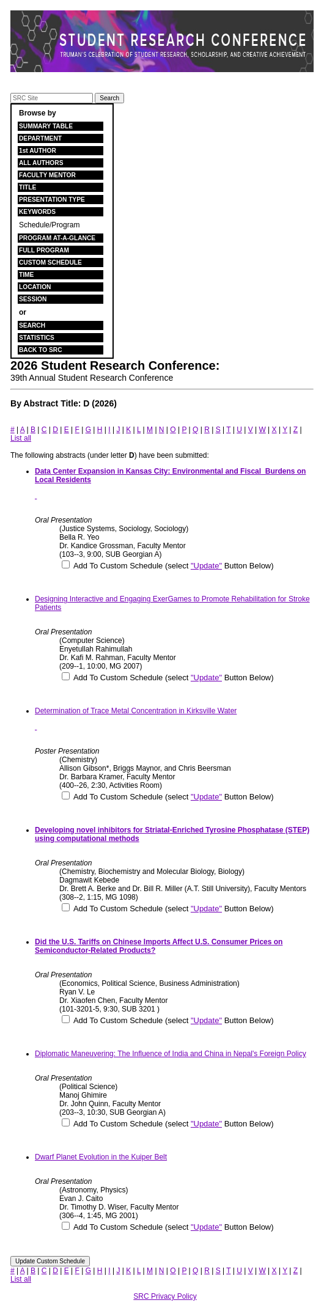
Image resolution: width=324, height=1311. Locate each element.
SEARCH (32, 325)
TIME (26, 274)
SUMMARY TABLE (46, 126)
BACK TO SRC (40, 350)
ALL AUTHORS (41, 163)
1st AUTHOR (37, 150)
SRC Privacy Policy (164, 1296)
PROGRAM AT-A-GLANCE (57, 238)
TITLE (27, 187)
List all (20, 438)
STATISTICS (36, 337)
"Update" (206, 565)
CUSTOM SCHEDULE (50, 262)
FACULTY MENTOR (47, 175)
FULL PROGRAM (44, 250)
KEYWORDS (37, 211)
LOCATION (35, 287)
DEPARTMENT (40, 138)
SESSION (32, 299)
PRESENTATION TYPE (52, 199)
